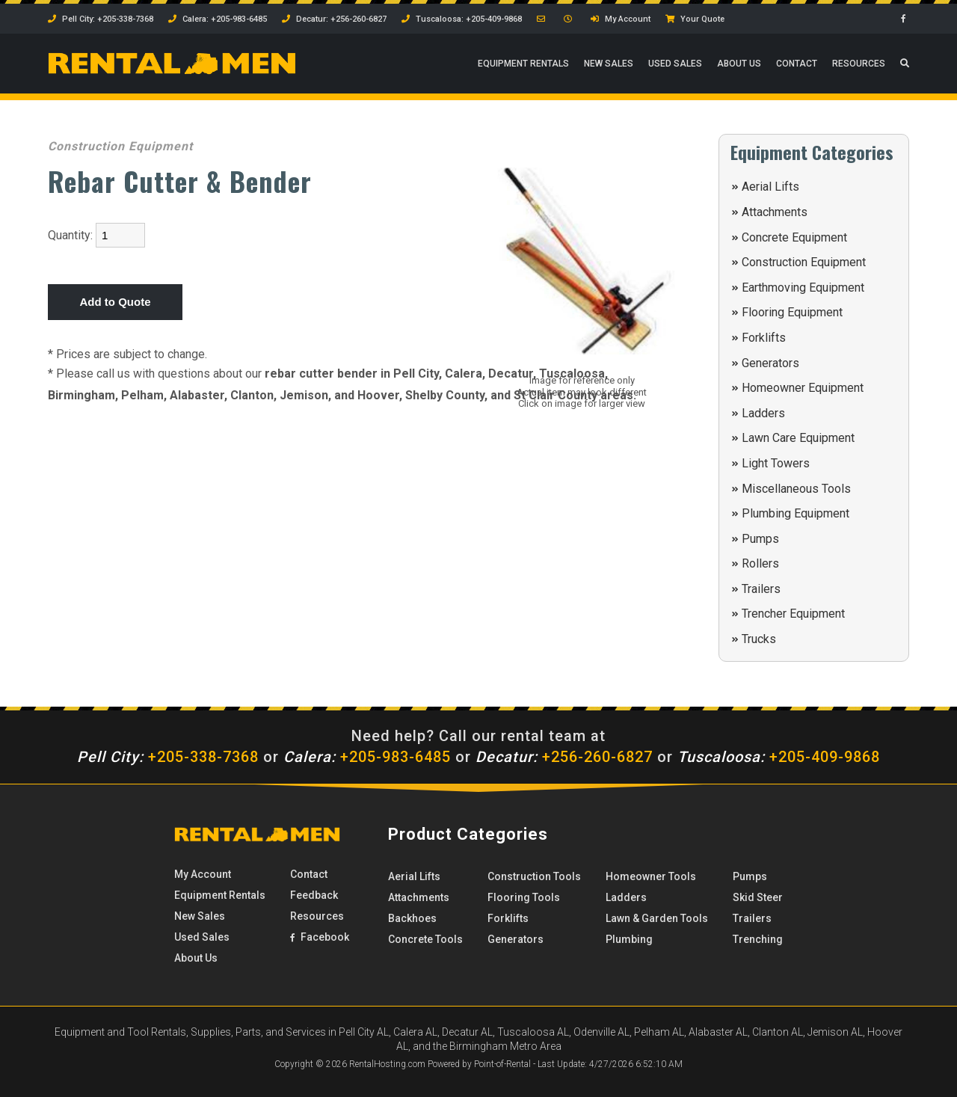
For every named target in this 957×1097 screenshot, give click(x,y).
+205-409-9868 (778, 757)
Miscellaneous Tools (796, 489)
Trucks (759, 639)
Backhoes (412, 918)
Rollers (760, 563)
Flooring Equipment (792, 312)
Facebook (319, 937)
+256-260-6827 (564, 757)
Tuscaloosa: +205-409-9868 (461, 19)
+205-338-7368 (168, 757)
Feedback (314, 895)
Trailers (761, 589)
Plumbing (629, 939)
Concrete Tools (425, 939)
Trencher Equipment (793, 613)
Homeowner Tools (651, 876)
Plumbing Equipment (795, 513)
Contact (796, 63)
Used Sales (675, 63)
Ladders (763, 413)
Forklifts (764, 338)
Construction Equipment (804, 262)
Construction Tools (534, 876)
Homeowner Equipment (803, 388)
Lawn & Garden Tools (657, 918)
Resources (858, 63)
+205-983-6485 (367, 757)
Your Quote (694, 19)
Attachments (774, 212)
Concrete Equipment (794, 237)
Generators (770, 363)
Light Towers (776, 463)
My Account (620, 19)
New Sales (608, 63)
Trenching (758, 939)
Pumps (760, 539)
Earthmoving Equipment (803, 287)
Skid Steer (758, 897)
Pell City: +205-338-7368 (100, 19)
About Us (739, 63)
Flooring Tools (523, 897)
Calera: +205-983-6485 (217, 19)
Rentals (523, 63)
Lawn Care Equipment (798, 438)
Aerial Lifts (770, 186)
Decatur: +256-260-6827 (334, 19)
